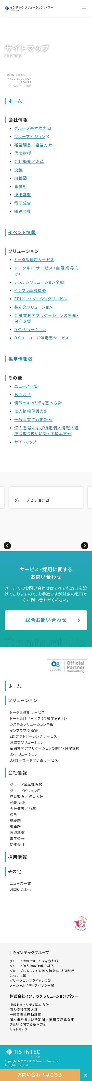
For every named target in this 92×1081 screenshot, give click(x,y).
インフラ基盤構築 (30, 290)
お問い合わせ (21, 890)
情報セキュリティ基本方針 (38, 403)
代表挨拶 (22, 153)
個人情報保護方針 (31, 411)
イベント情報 (22, 232)
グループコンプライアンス (30, 981)
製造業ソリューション (33, 307)
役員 (18, 170)
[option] (46, 497)
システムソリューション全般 (39, 282)
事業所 (20, 186)
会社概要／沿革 (29, 161)
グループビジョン (31, 136)
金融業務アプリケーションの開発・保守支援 (45, 748)
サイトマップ (25, 442)
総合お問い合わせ (45, 620)
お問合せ (22, 394)
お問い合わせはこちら (40, 1074)
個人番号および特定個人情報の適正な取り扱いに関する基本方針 (42, 1022)
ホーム (15, 101)
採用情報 (20, 359)
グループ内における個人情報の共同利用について (42, 973)
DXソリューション (30, 329)
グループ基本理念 (32, 128)
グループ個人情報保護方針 (32, 966)
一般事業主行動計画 (33, 419)
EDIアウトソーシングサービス (40, 299)
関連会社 (22, 211)
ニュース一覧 (26, 386)
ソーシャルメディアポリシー (32, 985)
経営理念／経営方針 (33, 145)
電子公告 (22, 203)
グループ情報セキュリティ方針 (34, 961)
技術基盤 (22, 195)
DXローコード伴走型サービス (41, 338)
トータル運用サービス (34, 260)
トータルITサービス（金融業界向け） (39, 719)
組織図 (20, 178)
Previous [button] (7, 545)
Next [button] (84, 545)
